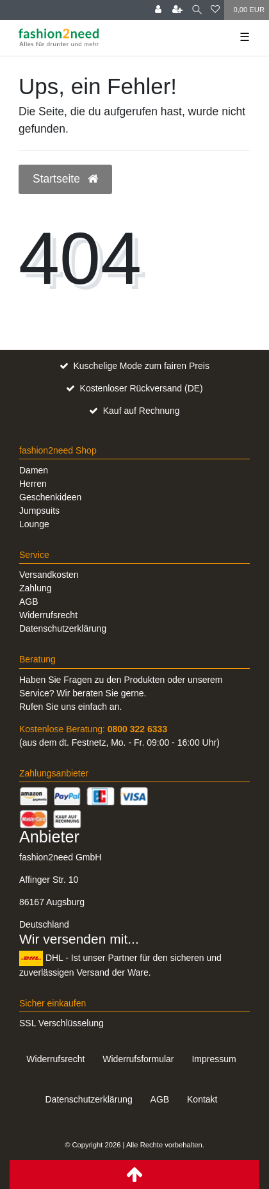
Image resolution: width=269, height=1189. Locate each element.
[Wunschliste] (215, 10)
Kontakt (202, 1099)
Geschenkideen (50, 497)
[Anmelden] (158, 10)
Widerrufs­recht (55, 1059)
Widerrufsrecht (48, 615)
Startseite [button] (65, 178)
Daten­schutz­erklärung (88, 1099)
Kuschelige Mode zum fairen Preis (141, 366)
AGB (28, 601)
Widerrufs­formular (138, 1059)
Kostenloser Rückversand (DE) (141, 388)
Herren (33, 484)
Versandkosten (49, 575)
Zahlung (35, 588)
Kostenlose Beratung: (93, 729)
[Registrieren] (177, 10)
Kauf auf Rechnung (141, 411)
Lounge (34, 524)
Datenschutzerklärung (62, 628)
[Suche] (197, 10)
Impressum (214, 1059)
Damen (33, 470)
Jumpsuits (39, 510)
